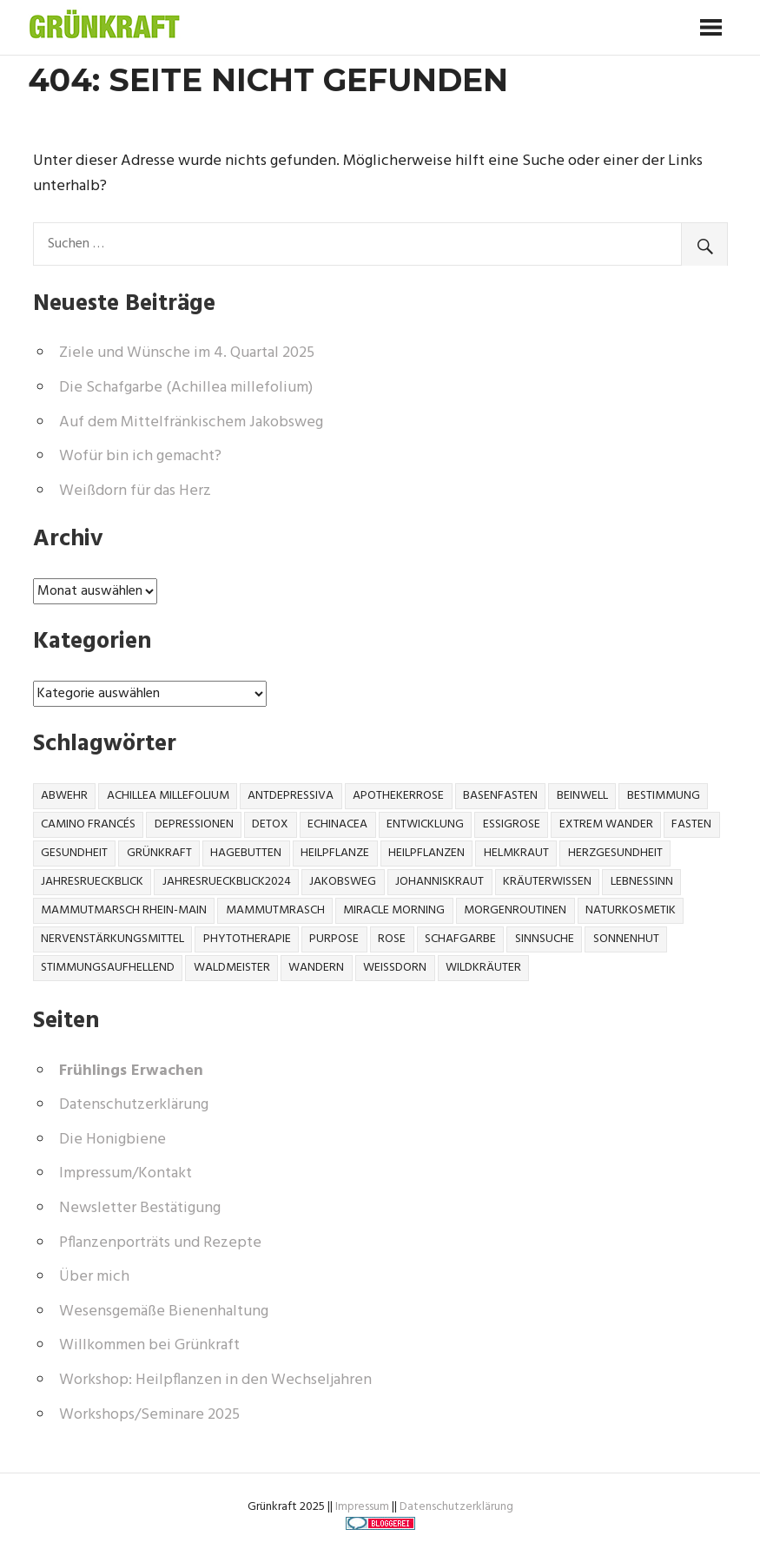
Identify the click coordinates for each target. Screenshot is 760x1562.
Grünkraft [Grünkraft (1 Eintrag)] (159, 853)
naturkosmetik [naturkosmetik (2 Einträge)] (630, 910)
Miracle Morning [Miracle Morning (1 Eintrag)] (394, 910)
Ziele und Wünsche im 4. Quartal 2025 (186, 353)
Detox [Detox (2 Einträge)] (270, 824)
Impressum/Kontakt (125, 1173)
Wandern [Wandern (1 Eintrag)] (316, 968)
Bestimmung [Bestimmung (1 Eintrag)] (663, 796)
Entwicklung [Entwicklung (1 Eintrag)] (425, 824)
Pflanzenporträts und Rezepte (160, 1243)
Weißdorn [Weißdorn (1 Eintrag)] (394, 968)
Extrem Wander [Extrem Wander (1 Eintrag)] (606, 824)
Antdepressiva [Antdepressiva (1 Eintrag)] (291, 796)
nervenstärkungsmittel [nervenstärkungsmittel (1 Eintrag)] (112, 939)
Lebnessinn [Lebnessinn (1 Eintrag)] (642, 882)
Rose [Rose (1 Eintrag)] (392, 939)
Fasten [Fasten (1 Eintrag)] (691, 824)
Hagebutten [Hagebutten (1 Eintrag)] (245, 853)
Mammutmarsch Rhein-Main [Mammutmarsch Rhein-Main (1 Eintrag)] (124, 910)
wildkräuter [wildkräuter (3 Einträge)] (483, 968)
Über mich (94, 1276)
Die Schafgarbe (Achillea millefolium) (186, 387)
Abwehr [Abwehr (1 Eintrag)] (64, 796)
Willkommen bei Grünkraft (149, 1345)
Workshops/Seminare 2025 (149, 1414)
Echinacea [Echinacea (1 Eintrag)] (337, 824)
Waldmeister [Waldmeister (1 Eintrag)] (232, 968)
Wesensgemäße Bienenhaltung (163, 1311)
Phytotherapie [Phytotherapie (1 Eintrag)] (247, 939)
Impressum (362, 1507)
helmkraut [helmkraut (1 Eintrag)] (516, 853)
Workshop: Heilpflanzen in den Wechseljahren (215, 1380)
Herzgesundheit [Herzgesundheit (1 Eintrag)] (615, 853)
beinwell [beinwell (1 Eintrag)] (582, 796)
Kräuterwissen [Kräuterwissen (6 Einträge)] (547, 882)
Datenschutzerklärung (133, 1104)
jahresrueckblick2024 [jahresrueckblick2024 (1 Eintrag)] (226, 882)
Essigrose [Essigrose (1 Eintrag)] (511, 824)
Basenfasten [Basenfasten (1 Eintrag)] (500, 796)
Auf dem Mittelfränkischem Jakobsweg (191, 422)
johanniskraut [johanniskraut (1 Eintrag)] (439, 882)
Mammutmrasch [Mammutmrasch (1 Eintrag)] (275, 910)
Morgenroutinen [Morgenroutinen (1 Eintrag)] (515, 910)
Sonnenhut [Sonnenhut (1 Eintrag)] (626, 939)
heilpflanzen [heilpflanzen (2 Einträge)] (426, 853)
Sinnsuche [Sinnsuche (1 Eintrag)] (544, 939)
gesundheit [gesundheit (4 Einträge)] (74, 853)
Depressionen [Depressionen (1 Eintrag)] (194, 824)
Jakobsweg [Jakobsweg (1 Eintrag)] (342, 882)
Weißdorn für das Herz (135, 491)
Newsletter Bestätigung (140, 1208)
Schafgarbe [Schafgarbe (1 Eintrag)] (460, 939)
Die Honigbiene (112, 1139)
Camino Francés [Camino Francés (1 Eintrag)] (88, 824)
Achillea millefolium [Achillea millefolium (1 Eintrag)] (168, 796)
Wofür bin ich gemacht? (140, 456)
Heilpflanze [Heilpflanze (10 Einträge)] (335, 853)
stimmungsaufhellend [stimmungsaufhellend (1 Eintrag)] (108, 968)
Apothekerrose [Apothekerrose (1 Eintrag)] (398, 796)
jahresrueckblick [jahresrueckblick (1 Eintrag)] (92, 882)
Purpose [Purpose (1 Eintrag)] (334, 939)
